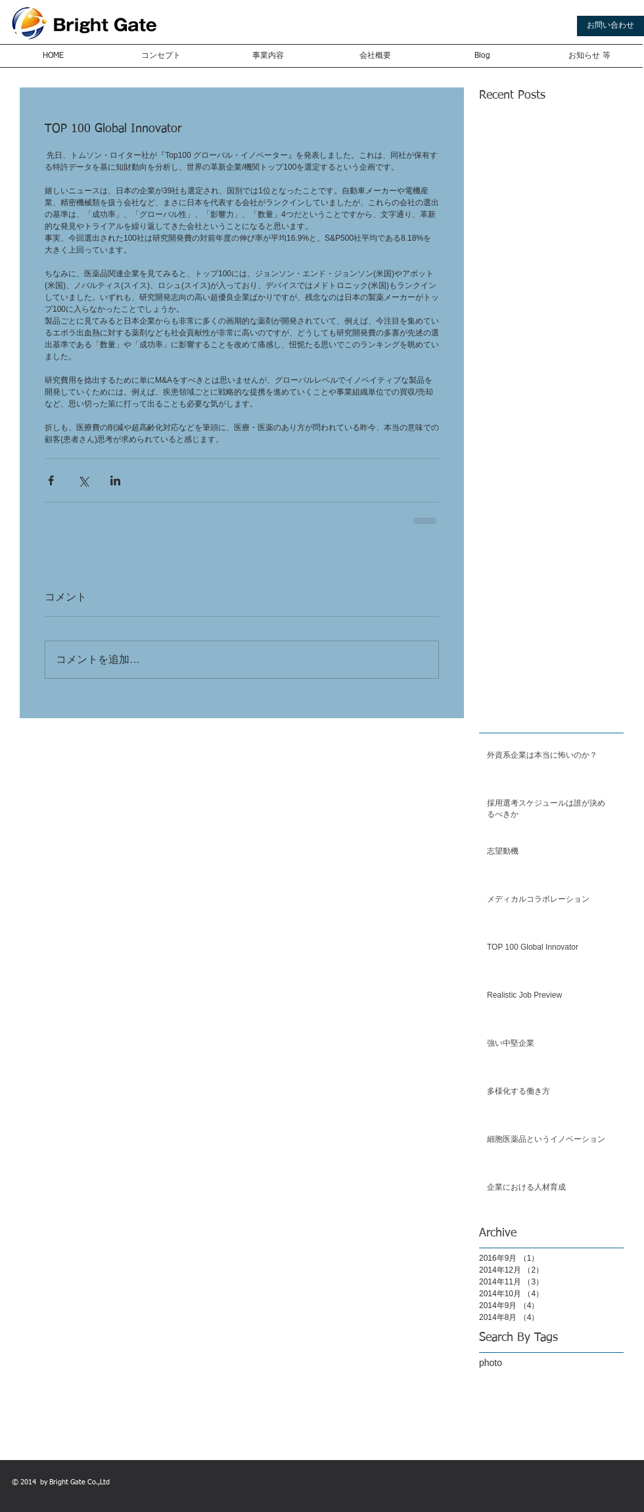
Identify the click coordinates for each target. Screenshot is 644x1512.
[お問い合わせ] (610, 26)
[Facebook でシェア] (51, 480)
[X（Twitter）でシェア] (83, 480)
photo (490, 1362)
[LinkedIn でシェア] (115, 480)
